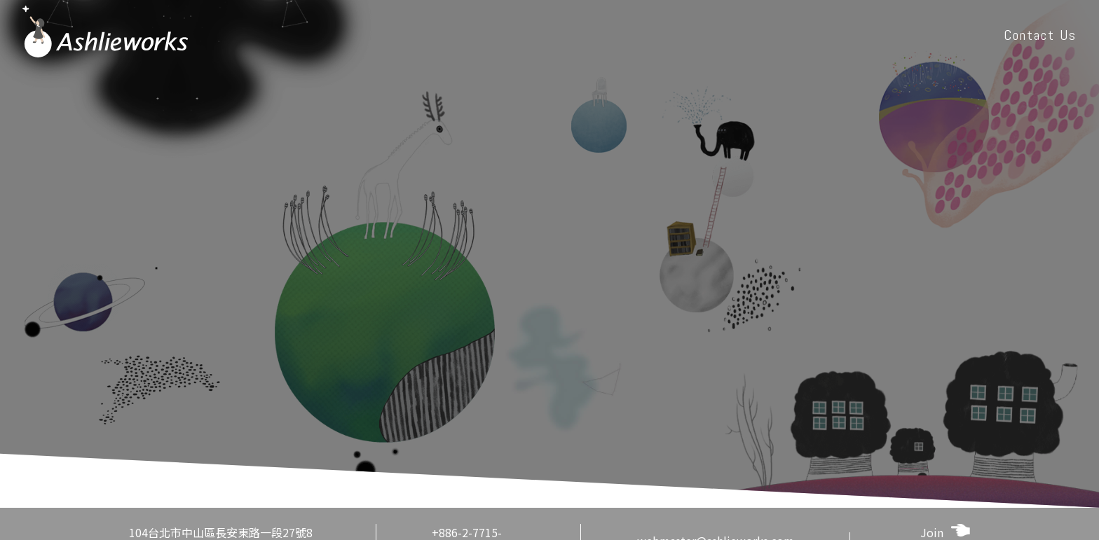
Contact (1040, 35)
